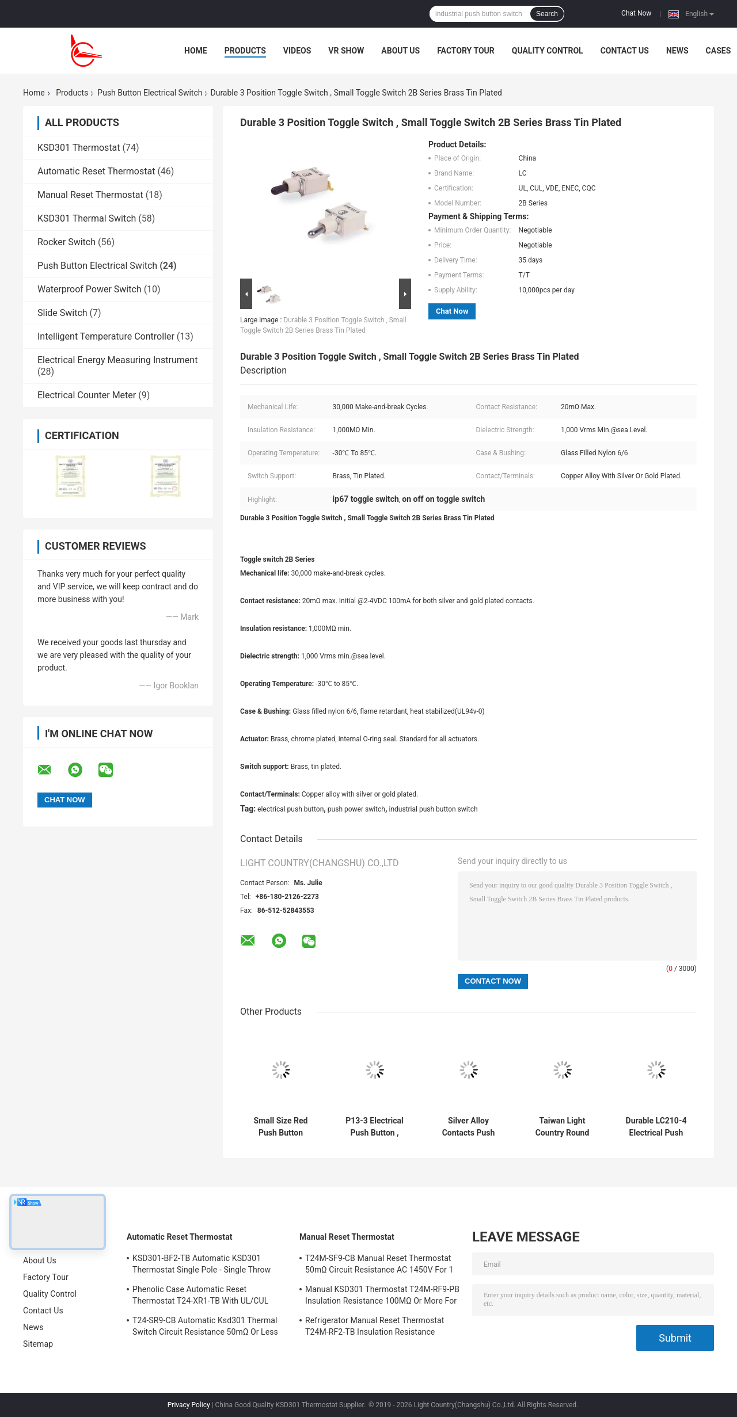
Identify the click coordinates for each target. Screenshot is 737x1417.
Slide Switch (62, 312)
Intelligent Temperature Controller (105, 336)
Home (195, 50)
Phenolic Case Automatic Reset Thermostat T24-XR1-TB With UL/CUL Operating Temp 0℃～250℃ (200, 1297)
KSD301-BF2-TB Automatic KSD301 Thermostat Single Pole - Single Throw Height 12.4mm (201, 1266)
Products (245, 50)
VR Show (346, 50)
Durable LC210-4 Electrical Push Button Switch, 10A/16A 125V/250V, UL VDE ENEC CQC (656, 1127)
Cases (718, 50)
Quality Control (547, 50)
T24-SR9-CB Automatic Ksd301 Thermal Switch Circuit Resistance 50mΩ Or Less (205, 1326)
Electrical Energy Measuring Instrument (117, 360)
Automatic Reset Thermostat (96, 171)
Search (547, 14)
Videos (297, 50)
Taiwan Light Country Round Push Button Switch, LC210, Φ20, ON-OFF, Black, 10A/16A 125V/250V (562, 1127)
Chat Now (636, 13)
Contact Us (625, 50)
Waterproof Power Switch (89, 289)
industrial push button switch (433, 809)
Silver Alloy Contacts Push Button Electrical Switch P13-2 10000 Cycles (469, 1127)
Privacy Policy (189, 1405)
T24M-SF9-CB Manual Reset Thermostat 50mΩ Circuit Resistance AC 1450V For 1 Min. (379, 1266)
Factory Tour (466, 50)
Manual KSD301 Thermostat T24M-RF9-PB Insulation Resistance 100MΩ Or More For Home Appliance (382, 1297)
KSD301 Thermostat (78, 147)
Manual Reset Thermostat (90, 194)
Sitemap (38, 1344)
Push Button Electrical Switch (149, 92)
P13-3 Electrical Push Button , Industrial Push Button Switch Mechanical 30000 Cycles (374, 1127)
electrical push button (290, 809)
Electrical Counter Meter (86, 395)
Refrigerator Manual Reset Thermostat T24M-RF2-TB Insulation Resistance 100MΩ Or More (374, 1328)
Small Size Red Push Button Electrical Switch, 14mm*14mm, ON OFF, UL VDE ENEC (281, 1127)
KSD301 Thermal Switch (86, 218)
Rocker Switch (66, 242)
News (677, 50)
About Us (400, 50)
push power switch (356, 809)
